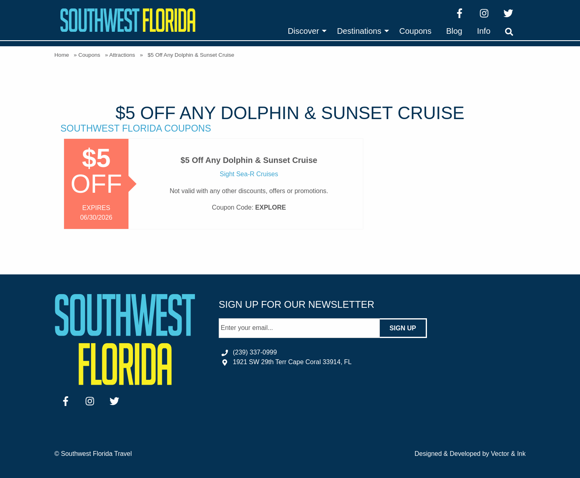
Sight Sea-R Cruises (249, 174)
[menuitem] (305, 31)
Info (483, 31)
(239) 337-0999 (255, 352)
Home (61, 55)
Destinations (359, 31)
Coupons (415, 31)
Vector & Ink (508, 453)
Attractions (122, 55)
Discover (303, 31)
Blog (454, 31)
